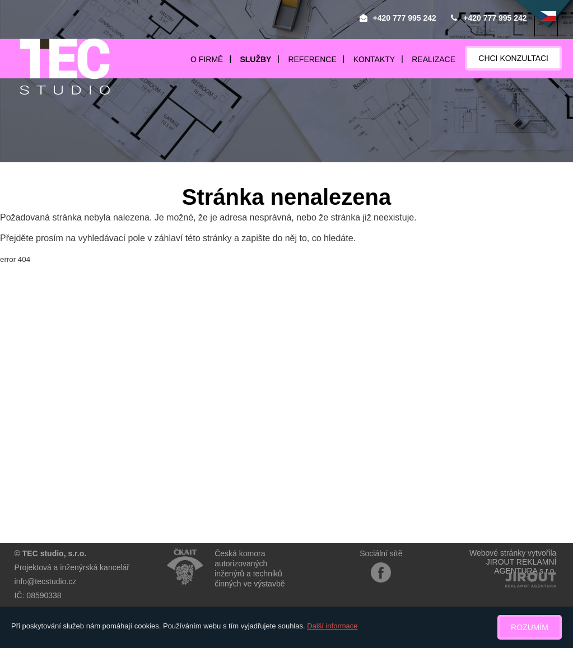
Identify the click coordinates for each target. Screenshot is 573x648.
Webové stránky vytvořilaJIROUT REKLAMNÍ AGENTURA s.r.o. (512, 561)
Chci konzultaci (513, 58)
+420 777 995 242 (404, 17)
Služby (255, 59)
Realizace (433, 59)
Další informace (332, 626)
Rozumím (529, 627)
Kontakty (374, 59)
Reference (312, 59)
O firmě (206, 59)
